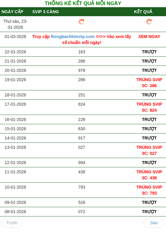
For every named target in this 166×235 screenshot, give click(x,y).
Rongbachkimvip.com (73, 36)
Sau (154, 222)
